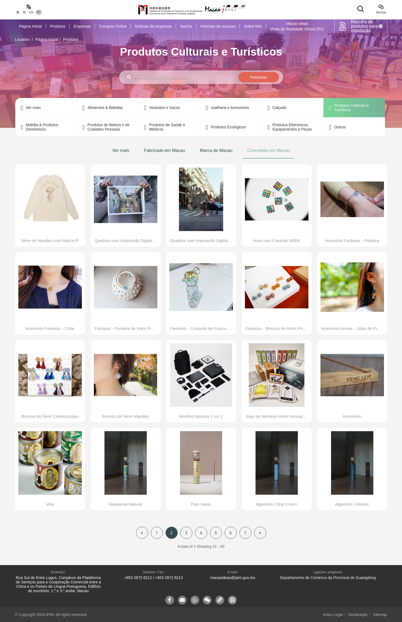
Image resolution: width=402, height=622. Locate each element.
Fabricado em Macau (164, 150)
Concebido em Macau (268, 150)
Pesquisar (258, 77)
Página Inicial (30, 26)
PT (39, 12)
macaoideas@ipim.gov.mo (232, 577)
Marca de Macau (216, 150)
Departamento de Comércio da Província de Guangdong (328, 577)
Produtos (57, 26)
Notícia (186, 26)
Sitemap (380, 614)
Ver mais (120, 150)
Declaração (358, 614)
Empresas (82, 26)
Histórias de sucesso (218, 26)
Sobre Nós (253, 26)
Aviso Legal (333, 614)
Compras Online (113, 26)
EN (31, 12)
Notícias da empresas (153, 26)
